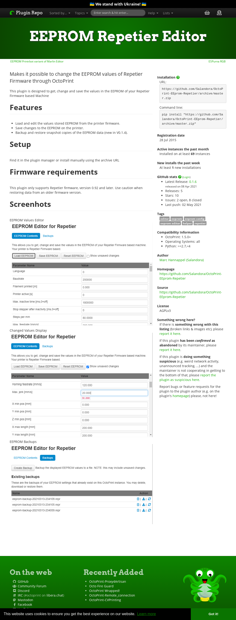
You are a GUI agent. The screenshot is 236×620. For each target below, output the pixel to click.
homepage (181, 396)
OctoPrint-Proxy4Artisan (107, 581)
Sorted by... (60, 13)
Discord (24, 590)
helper (187, 223)
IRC (20, 595)
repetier (200, 223)
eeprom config (194, 218)
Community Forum (32, 586)
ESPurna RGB (217, 61)
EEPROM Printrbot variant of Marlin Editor (37, 61)
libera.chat (55, 595)
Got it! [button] (213, 614)
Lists (168, 13)
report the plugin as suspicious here (188, 377)
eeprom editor (170, 223)
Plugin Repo (26, 12)
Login (186, 177)
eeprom (176, 218)
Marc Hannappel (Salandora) (181, 260)
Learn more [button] (146, 614)
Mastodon (25, 600)
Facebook (25, 604)
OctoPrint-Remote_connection (112, 595)
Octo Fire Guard (101, 586)
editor (164, 218)
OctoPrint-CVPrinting (105, 600)
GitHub (23, 581)
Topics (81, 13)
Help (153, 13)
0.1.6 (193, 181)
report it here (169, 333)
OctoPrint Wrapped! (104, 590)
